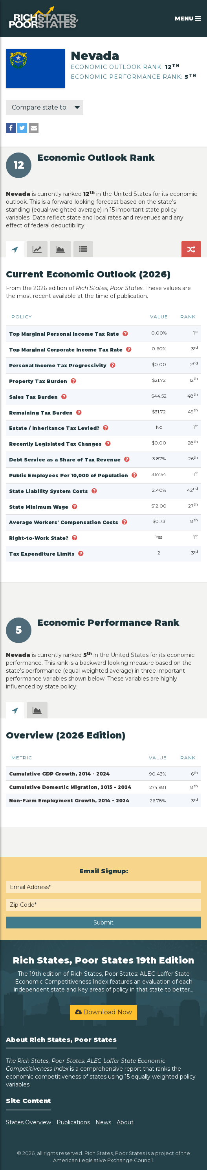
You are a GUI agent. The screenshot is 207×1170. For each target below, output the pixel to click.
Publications (73, 1122)
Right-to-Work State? (39, 538)
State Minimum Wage (39, 507)
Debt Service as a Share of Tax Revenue (65, 460)
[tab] (15, 249)
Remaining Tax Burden (41, 413)
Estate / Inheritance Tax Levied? (55, 428)
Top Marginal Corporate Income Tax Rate (66, 350)
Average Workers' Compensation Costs (64, 522)
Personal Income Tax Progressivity (58, 365)
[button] (125, 333)
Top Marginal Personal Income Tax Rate (65, 334)
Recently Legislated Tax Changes (56, 444)
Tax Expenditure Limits (42, 554)
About (125, 1122)
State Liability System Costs (49, 491)
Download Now (103, 1012)
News (103, 1122)
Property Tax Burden (39, 381)
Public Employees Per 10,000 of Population (69, 475)
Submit (103, 922)
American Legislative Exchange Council (103, 1160)
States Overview (28, 1122)
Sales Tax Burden (34, 397)
